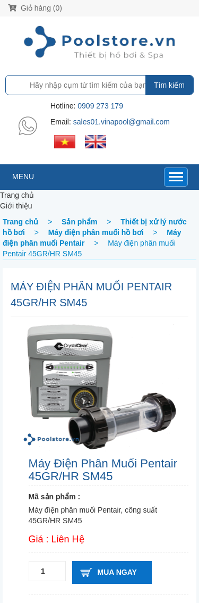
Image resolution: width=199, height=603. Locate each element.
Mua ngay (117, 572)
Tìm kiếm (169, 85)
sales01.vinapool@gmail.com (121, 122)
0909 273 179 (100, 106)
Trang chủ (17, 195)
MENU (23, 176)
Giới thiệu (16, 206)
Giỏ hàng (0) (35, 8)
